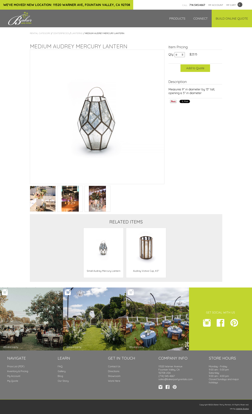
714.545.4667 (193, 5)
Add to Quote (195, 68)
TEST (42, 199)
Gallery (62, 371)
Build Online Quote (232, 18)
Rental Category (40, 33)
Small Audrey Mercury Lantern (103, 270)
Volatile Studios (242, 409)
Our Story (63, 380)
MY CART (231, 5)
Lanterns (77, 33)
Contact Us (114, 366)
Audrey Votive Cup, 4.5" (146, 270)
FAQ (60, 366)
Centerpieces (61, 33)
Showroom (114, 376)
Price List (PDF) (15, 366)
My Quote (12, 380)
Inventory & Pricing (17, 371)
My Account (13, 376)
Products (177, 18)
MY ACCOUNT (215, 5)
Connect (200, 18)
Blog (60, 376)
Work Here (114, 380)
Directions (113, 371)
